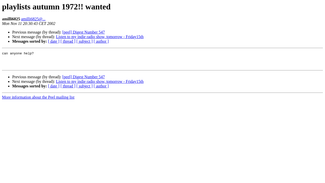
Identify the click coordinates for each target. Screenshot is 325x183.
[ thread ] (67, 41)
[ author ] (101, 41)
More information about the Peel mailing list (38, 100)
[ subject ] (84, 41)
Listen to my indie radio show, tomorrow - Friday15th (99, 37)
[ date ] (53, 41)
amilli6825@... (33, 19)
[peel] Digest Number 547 (83, 32)
